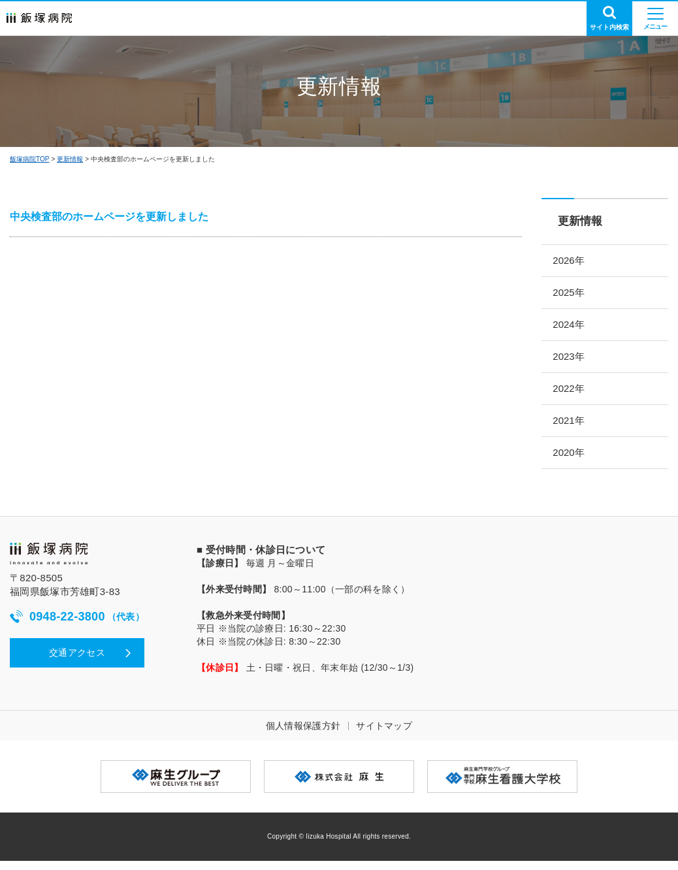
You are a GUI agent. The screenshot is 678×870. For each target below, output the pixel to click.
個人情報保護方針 (303, 735)
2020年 (573, 460)
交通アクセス (77, 662)
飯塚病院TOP (29, 159)
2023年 (573, 360)
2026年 (573, 260)
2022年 (573, 394)
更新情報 (70, 159)
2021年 (573, 427)
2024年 (573, 327)
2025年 (573, 294)
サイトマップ (384, 735)
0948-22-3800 (77, 626)
